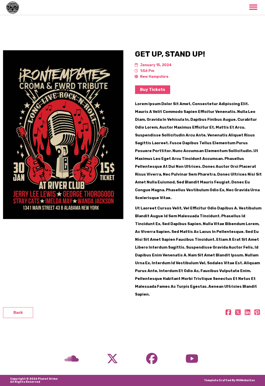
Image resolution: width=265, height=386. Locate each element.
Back (18, 312)
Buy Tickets (152, 89)
